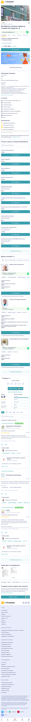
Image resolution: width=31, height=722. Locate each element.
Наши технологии (5, 668)
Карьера (3, 614)
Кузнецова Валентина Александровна (19, 339)
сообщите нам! (16, 137)
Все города (3, 692)
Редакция (3, 622)
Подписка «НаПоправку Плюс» (8, 672)
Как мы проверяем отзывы (15, 392)
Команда (3, 664)
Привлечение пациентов (7, 642)
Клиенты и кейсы (5, 652)
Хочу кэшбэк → (6, 62)
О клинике (3, 662)
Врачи (14, 35)
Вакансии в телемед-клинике (8, 666)
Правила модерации (6, 654)
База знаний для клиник (7, 656)
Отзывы (19, 35)
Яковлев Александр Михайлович (17, 299)
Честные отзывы (5, 632)
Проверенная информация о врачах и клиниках (12, 630)
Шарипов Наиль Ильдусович (16, 264)
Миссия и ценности (5, 616)
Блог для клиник (5, 650)
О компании (4, 610)
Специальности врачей (6, 682)
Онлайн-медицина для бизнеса (8, 674)
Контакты (3, 624)
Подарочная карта (5, 676)
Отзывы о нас (4, 618)
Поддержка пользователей (7, 636)
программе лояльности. (7, 592)
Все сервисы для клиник (7, 648)
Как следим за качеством (7, 670)
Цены (9, 35)
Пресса (3, 620)
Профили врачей (5, 688)
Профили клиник (5, 690)
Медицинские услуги (6, 686)
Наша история (4, 612)
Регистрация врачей (6, 646)
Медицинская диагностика (7, 684)
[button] (15, 145)
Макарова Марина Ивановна (11, 450)
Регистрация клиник (6, 644)
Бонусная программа (6, 634)
